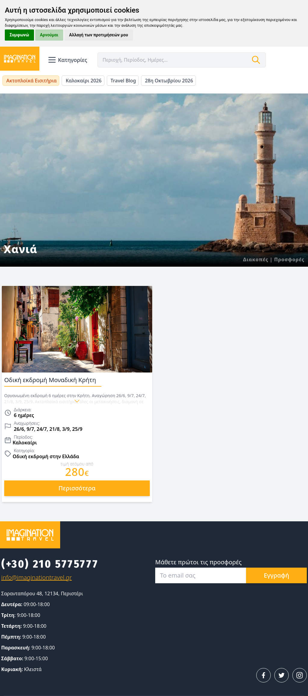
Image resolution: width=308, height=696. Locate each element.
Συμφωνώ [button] (19, 34)
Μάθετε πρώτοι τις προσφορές (198, 562)
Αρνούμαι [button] (49, 34)
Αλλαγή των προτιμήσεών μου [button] (98, 34)
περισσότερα (76, 488)
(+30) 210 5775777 (49, 564)
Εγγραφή (276, 575)
